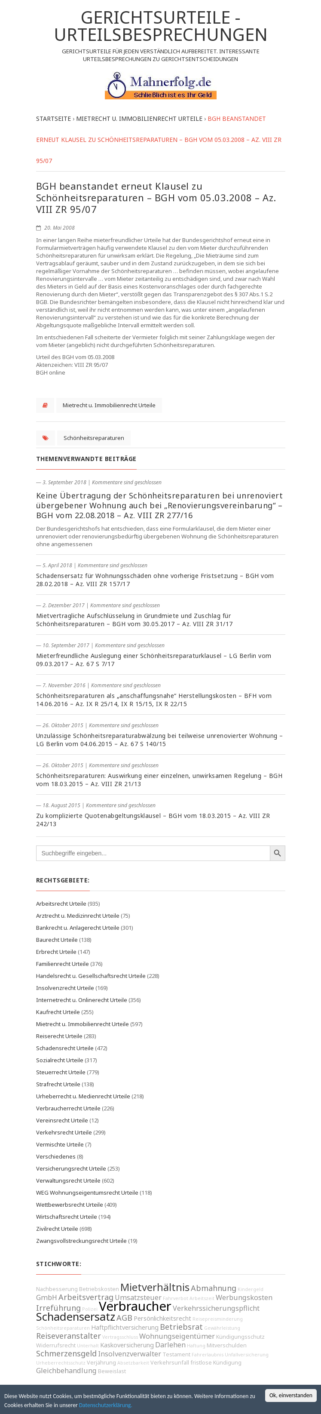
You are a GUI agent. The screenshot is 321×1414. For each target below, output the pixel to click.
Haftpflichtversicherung (125, 1327)
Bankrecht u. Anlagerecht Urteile (77, 927)
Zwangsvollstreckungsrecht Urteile (81, 1241)
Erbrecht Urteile (56, 952)
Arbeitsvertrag (85, 1297)
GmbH (46, 1297)
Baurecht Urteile (57, 940)
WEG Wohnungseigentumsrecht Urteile (87, 1192)
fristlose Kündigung (216, 1362)
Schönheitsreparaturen (94, 438)
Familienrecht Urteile (62, 964)
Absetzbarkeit (133, 1363)
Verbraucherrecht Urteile (68, 1108)
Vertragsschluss (120, 1337)
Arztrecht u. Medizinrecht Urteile (77, 915)
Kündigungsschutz (240, 1336)
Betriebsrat (181, 1327)
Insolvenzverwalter (129, 1354)
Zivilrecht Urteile (57, 1229)
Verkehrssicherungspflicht (216, 1308)
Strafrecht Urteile (58, 1084)
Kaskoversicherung (127, 1345)
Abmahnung (213, 1288)
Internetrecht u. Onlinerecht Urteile (81, 1000)
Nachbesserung (57, 1289)
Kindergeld (250, 1289)
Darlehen (170, 1344)
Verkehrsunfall (169, 1362)
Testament (176, 1354)
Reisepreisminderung (218, 1319)
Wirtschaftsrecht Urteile (66, 1216)
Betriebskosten (99, 1289)
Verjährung (101, 1362)
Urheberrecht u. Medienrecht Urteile (83, 1096)
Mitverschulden (227, 1345)
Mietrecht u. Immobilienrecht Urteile (109, 405)
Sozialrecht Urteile (59, 1060)
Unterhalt (88, 1346)
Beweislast (112, 1371)
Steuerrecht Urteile (61, 1072)
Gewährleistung (222, 1328)
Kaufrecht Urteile (58, 1012)
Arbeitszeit (202, 1298)
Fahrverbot (175, 1298)
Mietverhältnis (155, 1287)
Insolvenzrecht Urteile (65, 988)
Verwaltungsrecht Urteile (68, 1180)
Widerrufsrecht (56, 1345)
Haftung (196, 1346)
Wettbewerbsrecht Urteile (69, 1204)
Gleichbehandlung (66, 1370)
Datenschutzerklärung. (105, 1405)
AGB (124, 1318)
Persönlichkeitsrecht (162, 1318)
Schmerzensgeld (66, 1353)
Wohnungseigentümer (177, 1336)
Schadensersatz (75, 1316)
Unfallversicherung (247, 1355)
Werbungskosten (244, 1297)
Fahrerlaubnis (207, 1355)
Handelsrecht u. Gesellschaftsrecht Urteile (91, 976)
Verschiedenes (56, 1156)
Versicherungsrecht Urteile (71, 1168)
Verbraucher (135, 1306)
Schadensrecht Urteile (65, 1048)
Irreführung (58, 1308)
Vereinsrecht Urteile (62, 1120)
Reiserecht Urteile (59, 1036)
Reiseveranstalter (68, 1336)
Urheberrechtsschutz (61, 1363)
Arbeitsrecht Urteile (61, 903)
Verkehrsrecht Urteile (64, 1132)
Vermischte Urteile (60, 1144)
